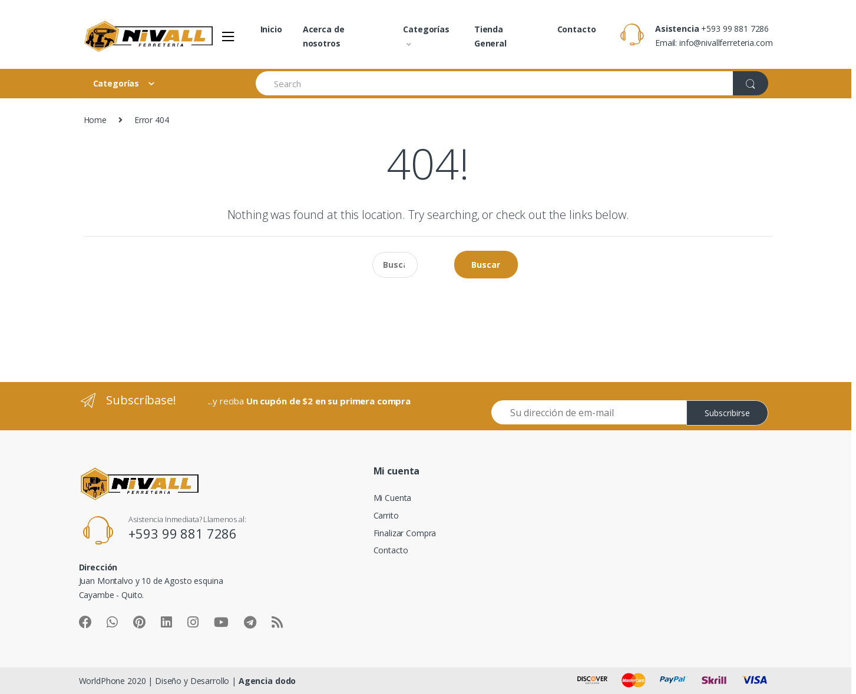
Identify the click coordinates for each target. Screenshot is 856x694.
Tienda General (490, 36)
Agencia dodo (267, 680)
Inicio (271, 29)
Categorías (426, 29)
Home (95, 119)
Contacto (576, 29)
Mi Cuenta (393, 497)
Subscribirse (727, 413)
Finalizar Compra (405, 533)
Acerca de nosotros (324, 36)
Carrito (386, 515)
